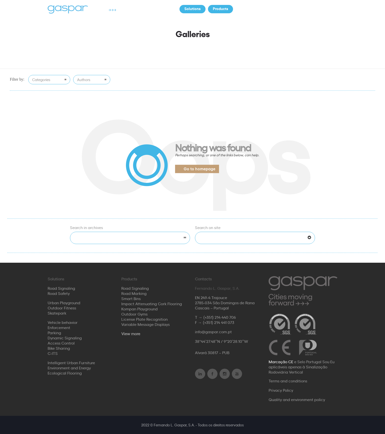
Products (220, 8)
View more (130, 333)
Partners (276, 8)
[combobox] (130, 238)
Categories (41, 79)
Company (248, 8)
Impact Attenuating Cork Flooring (151, 303)
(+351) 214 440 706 (219, 317)
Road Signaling (135, 288)
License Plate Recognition (144, 319)
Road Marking (134, 293)
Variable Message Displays (145, 324)
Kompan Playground (139, 308)
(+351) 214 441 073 (218, 322)
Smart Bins (131, 298)
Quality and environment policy (297, 399)
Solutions (192, 8)
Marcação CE (281, 361)
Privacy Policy (281, 390)
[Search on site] (255, 238)
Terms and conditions (288, 380)
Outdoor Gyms (134, 314)
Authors (83, 79)
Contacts (304, 8)
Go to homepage (199, 168)
